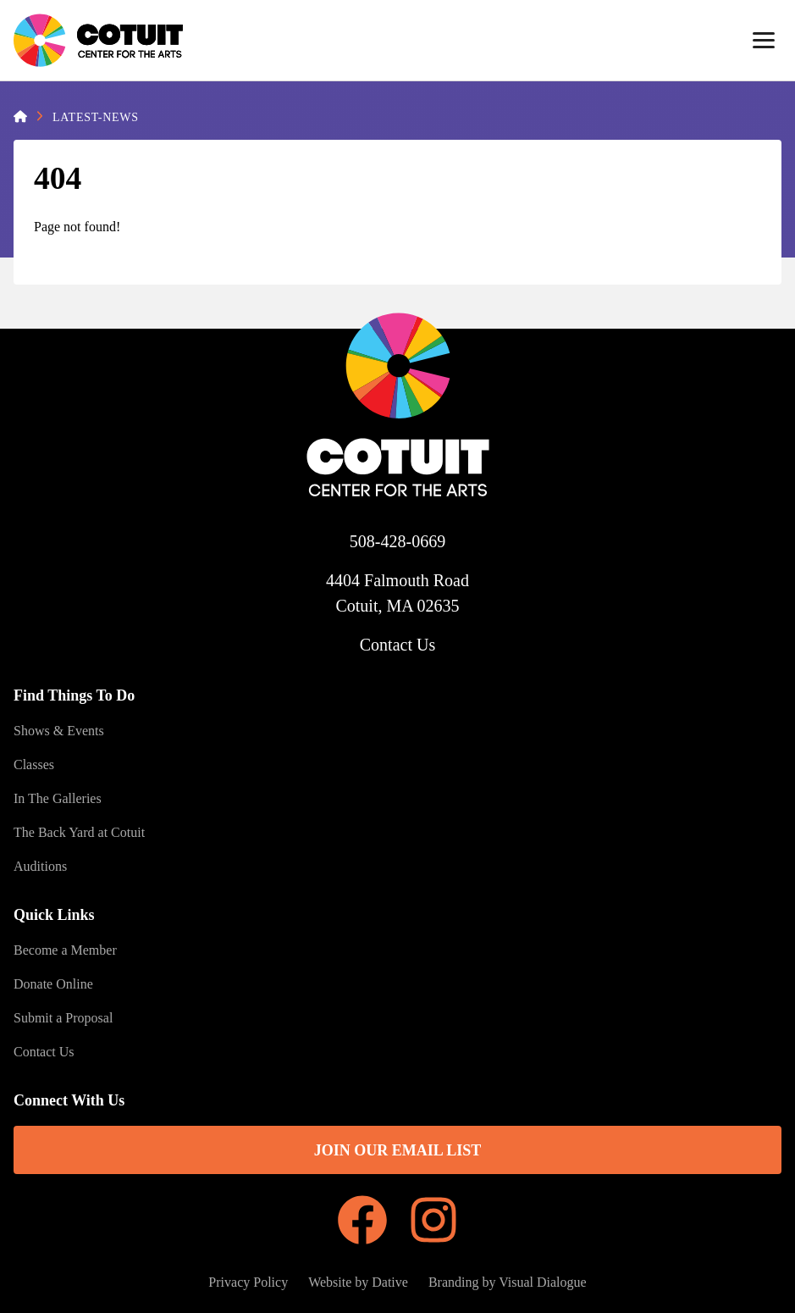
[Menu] (763, 40)
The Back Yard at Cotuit (79, 832)
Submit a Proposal (63, 1018)
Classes (34, 764)
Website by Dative (358, 1282)
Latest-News (95, 117)
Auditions (40, 866)
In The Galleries (58, 798)
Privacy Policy (248, 1282)
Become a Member (65, 950)
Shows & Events (59, 730)
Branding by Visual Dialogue (507, 1282)
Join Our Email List (398, 1150)
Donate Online (53, 984)
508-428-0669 (397, 541)
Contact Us (397, 644)
